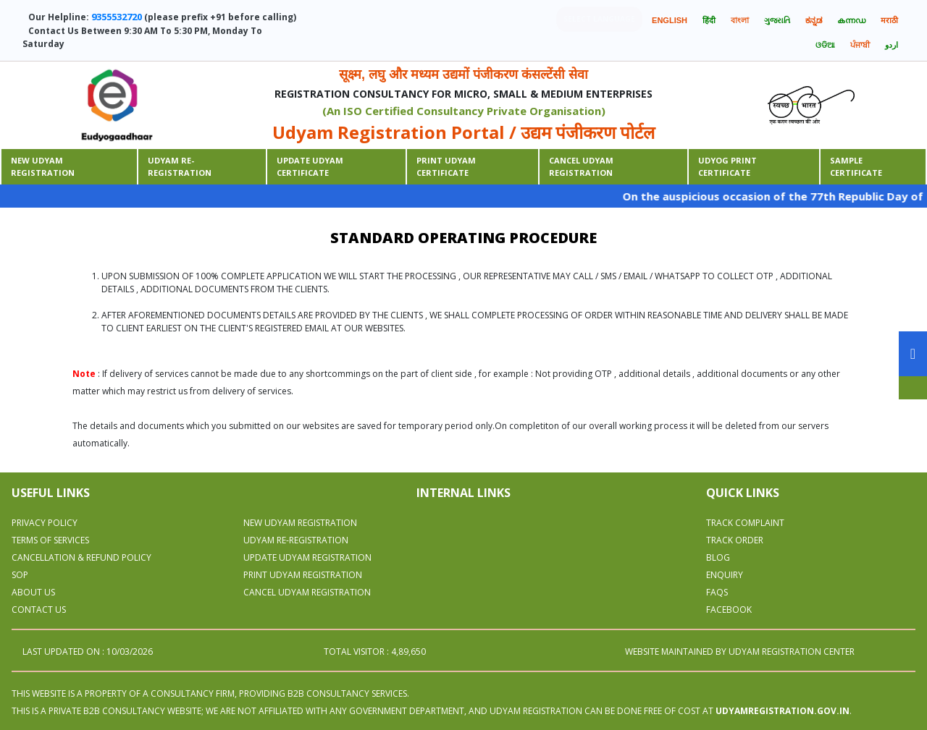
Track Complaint (745, 523)
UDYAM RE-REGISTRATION (295, 540)
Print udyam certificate (446, 166)
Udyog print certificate (727, 166)
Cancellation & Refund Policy (81, 557)
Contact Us (39, 609)
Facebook (729, 609)
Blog (718, 557)
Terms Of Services (50, 540)
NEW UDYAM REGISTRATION (300, 523)
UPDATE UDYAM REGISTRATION (307, 557)
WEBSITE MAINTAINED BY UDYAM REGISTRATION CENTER (740, 651)
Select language (599, 19)
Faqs (717, 592)
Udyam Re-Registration (179, 166)
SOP (20, 575)
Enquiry (724, 575)
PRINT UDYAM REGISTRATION (302, 575)
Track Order (734, 540)
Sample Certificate (856, 166)
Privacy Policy (44, 523)
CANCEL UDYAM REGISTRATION (581, 166)
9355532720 (116, 16)
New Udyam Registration (43, 166)
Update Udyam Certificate (310, 166)
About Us (33, 592)
